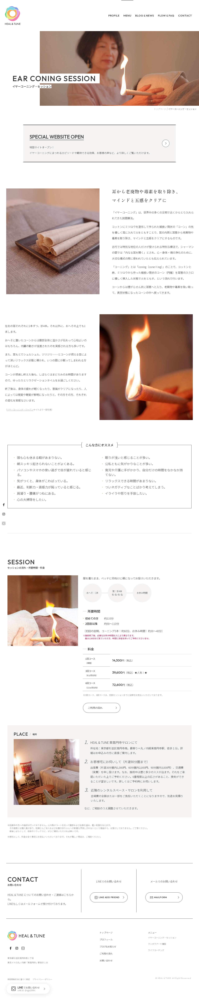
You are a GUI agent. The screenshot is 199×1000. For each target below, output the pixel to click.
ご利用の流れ (106, 953)
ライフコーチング (156, 950)
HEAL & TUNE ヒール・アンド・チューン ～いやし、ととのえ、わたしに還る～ (12, 15)
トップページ (106, 932)
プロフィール (106, 939)
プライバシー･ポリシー (42, 979)
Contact (185, 15)
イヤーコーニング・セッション (162, 937)
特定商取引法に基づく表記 (18, 979)
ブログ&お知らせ (108, 946)
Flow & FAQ (166, 15)
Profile (114, 15)
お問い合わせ (106, 960)
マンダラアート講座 (157, 943)
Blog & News (144, 15)
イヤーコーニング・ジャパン (20, 409)
